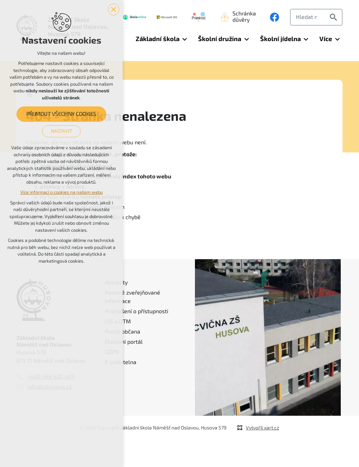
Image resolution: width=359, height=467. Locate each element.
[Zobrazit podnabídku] (185, 39)
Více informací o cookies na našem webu (61, 192)
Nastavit (61, 131)
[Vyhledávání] (334, 17)
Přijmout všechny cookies (61, 114)
